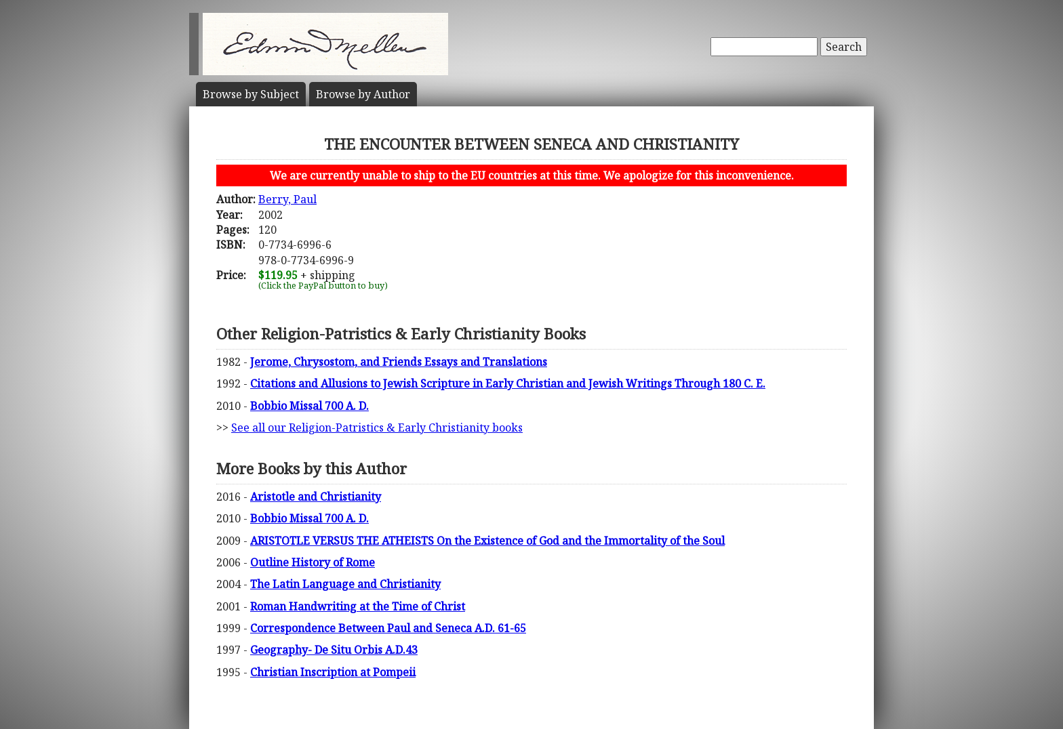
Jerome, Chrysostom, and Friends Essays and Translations (398, 361)
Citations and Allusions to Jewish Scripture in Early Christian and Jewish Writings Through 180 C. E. (507, 383)
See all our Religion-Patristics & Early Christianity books (377, 427)
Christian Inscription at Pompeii (333, 672)
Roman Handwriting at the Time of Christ (357, 606)
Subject (251, 94)
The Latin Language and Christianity (345, 584)
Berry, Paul (287, 199)
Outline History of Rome (312, 562)
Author (363, 94)
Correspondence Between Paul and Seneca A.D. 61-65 (388, 628)
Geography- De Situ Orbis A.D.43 (334, 649)
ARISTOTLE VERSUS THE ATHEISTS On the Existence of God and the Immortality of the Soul (487, 540)
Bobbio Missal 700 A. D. (309, 405)
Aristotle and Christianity (315, 496)
